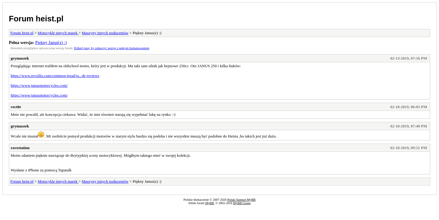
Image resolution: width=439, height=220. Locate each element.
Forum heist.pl (36, 18)
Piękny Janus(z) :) (51, 42)
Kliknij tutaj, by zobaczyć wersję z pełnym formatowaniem (111, 48)
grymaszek (20, 58)
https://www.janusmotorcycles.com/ (39, 85)
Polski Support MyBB (241, 199)
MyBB (209, 203)
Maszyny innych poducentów (105, 33)
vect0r (16, 107)
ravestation (20, 147)
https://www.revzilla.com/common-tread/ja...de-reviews (55, 75)
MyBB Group (242, 203)
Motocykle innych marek (58, 33)
